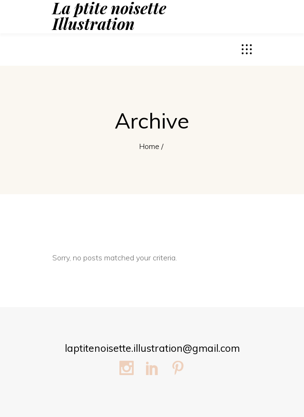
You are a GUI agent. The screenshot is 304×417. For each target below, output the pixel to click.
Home (149, 146)
